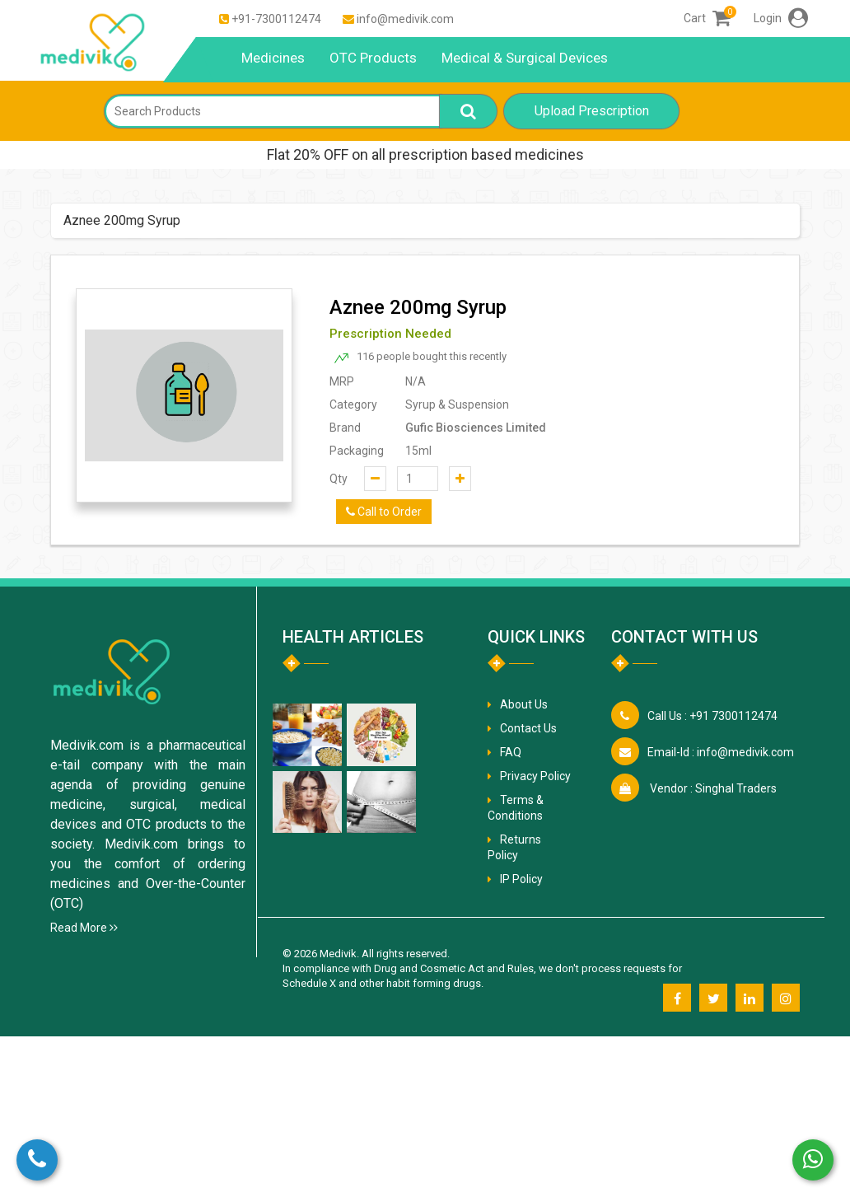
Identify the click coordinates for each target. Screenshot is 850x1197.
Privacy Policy (535, 776)
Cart (707, 18)
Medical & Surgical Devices (524, 57)
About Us (524, 704)
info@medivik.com (405, 19)
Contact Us (528, 728)
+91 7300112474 (712, 715)
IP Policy (521, 879)
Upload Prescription (592, 111)
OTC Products (373, 57)
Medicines (273, 57)
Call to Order (384, 511)
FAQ (510, 752)
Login (781, 18)
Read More (84, 927)
